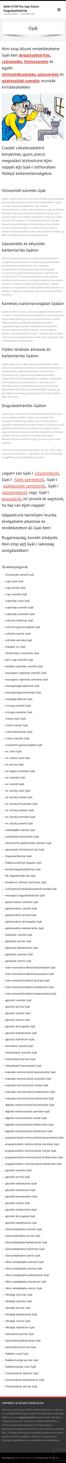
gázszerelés (48, 74)
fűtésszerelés (36, 61)
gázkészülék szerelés (21, 80)
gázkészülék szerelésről (24, 486)
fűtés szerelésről (29, 479)
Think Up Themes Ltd (25, 1457)
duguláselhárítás (34, 55)
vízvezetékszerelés (19, 74)
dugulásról (11, 498)
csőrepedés (12, 61)
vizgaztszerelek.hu (27, 1417)
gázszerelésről (14, 492)
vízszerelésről (46, 473)
